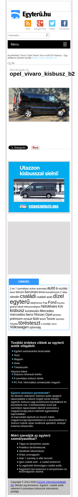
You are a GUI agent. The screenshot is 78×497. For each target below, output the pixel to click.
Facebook (64, 29)
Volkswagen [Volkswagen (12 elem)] (19, 327)
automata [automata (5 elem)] (41, 288)
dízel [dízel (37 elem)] (58, 296)
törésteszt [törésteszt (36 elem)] (29, 323)
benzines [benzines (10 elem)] (31, 292)
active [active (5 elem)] (33, 288)
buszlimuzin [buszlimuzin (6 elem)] (53, 292)
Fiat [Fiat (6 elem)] (45, 302)
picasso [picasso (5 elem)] (57, 314)
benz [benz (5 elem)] (12, 292)
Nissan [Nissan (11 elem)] (39, 314)
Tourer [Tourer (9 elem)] (50, 318)
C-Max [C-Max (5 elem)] (63, 292)
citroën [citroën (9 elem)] (14, 297)
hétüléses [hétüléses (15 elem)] (49, 306)
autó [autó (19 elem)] (51, 288)
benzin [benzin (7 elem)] (20, 292)
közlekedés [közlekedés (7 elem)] (32, 311)
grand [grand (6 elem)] (13, 306)
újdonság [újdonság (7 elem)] (35, 327)
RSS (28, 29)
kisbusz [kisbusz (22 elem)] (17, 310)
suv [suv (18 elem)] (36, 318)
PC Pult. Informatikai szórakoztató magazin (37, 382)
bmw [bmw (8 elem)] (42, 292)
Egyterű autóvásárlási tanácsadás (32, 351)
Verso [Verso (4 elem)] (54, 324)
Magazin (18, 359)
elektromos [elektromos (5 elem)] (36, 303)
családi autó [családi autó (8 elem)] (44, 297)
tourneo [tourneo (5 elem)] (60, 319)
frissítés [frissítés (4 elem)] (61, 303)
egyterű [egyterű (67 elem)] (20, 301)
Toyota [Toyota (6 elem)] (14, 323)
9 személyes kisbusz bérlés (28, 378)
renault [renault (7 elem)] (27, 318)
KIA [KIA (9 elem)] (60, 306)
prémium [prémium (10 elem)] (16, 318)
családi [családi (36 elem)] (28, 296)
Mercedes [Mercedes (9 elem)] (47, 311)
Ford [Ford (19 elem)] (52, 302)
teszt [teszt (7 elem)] (43, 318)
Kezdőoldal (13, 55)
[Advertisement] (42, 6)
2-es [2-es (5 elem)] (12, 288)
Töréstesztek (21, 367)
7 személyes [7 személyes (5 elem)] (22, 288)
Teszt (23, 55)
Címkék (23, 281)
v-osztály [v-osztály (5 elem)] (46, 323)
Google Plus (40, 29)
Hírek (17, 363)
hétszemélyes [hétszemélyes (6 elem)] (32, 306)
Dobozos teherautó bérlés (28, 374)
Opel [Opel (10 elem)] (48, 314)
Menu (39, 44)
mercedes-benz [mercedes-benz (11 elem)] (22, 314)
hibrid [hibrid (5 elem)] (20, 306)
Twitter (52, 29)
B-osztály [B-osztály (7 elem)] (61, 288)
